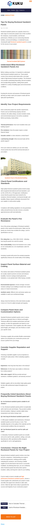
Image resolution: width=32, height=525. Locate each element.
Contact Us (21, 10)
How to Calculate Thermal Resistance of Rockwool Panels (18, 503)
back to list (11, 517)
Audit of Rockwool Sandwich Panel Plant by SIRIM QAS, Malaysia (18, 507)
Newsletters (9, 15)
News (17, 10)
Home (8, 10)
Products (13, 10)
